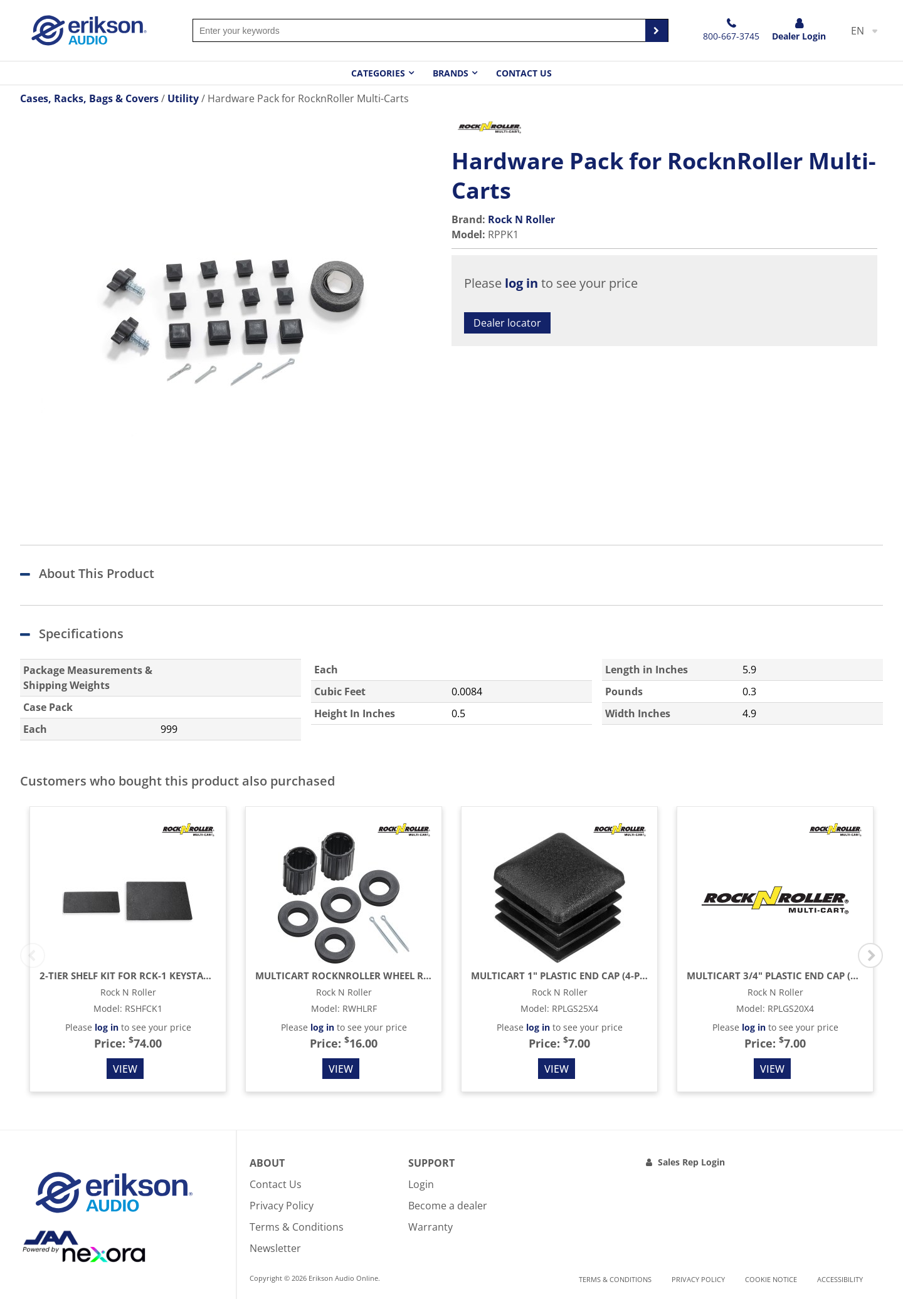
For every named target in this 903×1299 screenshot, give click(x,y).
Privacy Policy (282, 1205)
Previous (32, 955)
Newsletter (275, 1248)
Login (421, 1184)
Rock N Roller (521, 219)
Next (870, 955)
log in (521, 283)
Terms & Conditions (297, 1227)
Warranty (430, 1227)
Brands (450, 73)
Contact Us (524, 73)
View (125, 1069)
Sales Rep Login (691, 1162)
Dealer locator (507, 323)
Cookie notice (771, 1279)
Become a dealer (447, 1205)
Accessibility (840, 1279)
